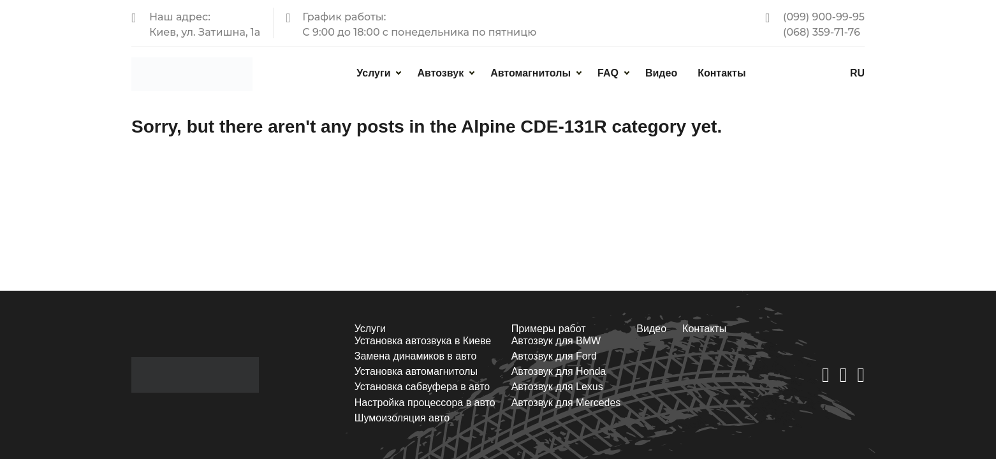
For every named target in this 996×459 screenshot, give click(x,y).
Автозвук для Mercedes (566, 402)
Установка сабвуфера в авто (422, 386)
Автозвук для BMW (556, 340)
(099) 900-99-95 (824, 17)
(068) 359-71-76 (821, 32)
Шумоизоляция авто (402, 417)
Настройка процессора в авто (425, 402)
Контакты (721, 73)
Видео (661, 73)
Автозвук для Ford (554, 356)
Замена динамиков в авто (416, 356)
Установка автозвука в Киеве (423, 340)
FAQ (608, 73)
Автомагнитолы (530, 73)
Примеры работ (548, 328)
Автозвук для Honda (558, 371)
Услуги (373, 73)
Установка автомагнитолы (416, 371)
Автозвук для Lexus (557, 386)
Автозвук (440, 73)
